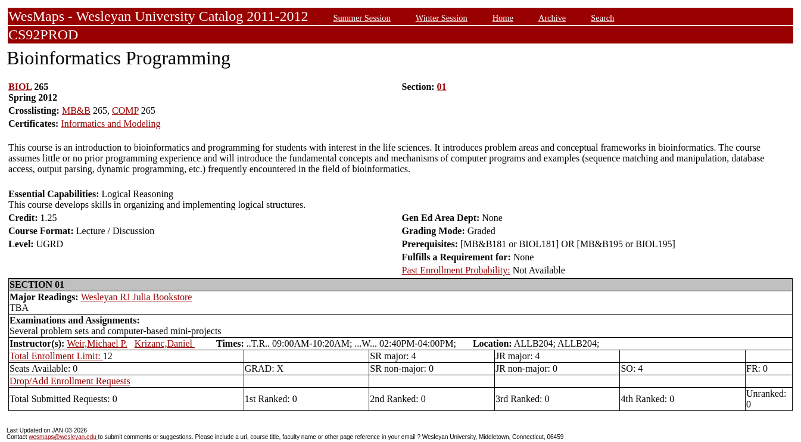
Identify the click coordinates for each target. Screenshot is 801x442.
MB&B (76, 110)
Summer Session (361, 18)
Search (602, 18)
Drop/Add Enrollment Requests (70, 381)
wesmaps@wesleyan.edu (63, 437)
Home (503, 18)
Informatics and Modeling (110, 124)
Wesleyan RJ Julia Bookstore (136, 297)
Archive (552, 18)
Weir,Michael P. (97, 343)
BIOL (20, 87)
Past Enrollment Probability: (456, 270)
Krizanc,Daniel (165, 343)
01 (442, 87)
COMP (125, 110)
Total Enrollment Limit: (56, 356)
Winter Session (441, 18)
